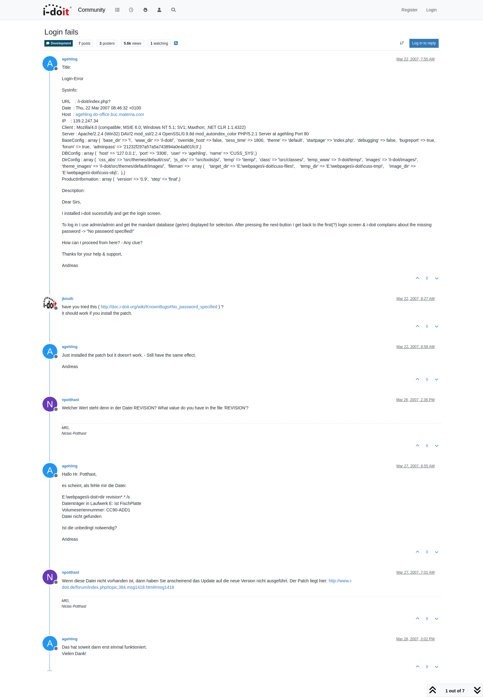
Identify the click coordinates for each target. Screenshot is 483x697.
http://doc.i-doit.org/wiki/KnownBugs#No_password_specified (159, 306)
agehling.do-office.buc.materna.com (109, 114)
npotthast (70, 400)
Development (58, 43)
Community (91, 10)
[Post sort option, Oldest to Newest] (402, 43)
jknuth (67, 299)
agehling (69, 59)
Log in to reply (424, 43)
